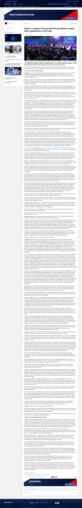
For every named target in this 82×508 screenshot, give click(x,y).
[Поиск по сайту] (59, 4)
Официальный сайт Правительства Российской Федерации (38, 474)
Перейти (70, 484)
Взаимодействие (33, 6)
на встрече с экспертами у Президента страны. (57, 160)
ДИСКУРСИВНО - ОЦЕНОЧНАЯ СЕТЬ (13, 1)
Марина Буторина (11, 23)
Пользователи (42, 502)
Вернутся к (28, 23)
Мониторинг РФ (32, 502)
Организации (26, 6)
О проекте (76, 6)
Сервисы (9, 6)
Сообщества (20, 6)
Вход (72, 3)
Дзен (47, 502)
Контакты (73, 1)
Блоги (39, 6)
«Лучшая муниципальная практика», (54, 149)
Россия (8, 29)
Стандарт (71, 18)
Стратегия (7, 4)
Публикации (15, 6)
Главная (5, 6)
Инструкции (69, 1)
